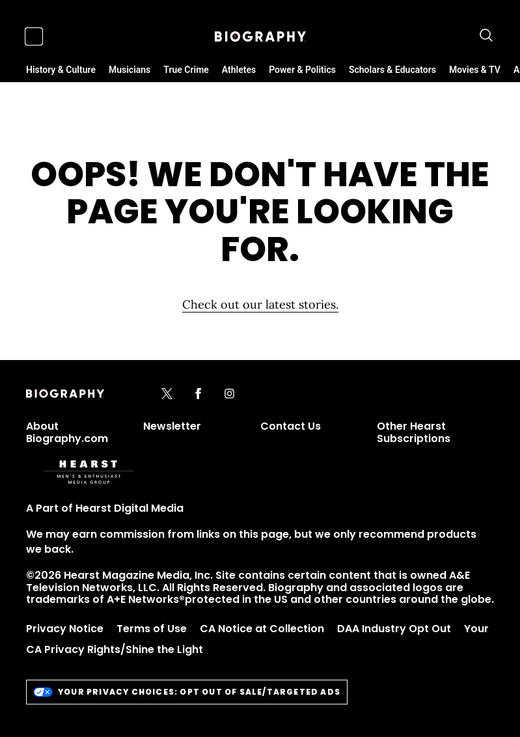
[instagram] (229, 395)
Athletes (239, 69)
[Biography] (260, 36)
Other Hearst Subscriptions (413, 432)
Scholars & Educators (392, 69)
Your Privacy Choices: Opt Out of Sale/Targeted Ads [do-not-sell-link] (186, 691)
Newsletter (172, 426)
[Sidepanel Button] (34, 36)
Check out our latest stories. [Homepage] (260, 304)
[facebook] (198, 395)
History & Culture (61, 69)
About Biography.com (67, 432)
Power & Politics (302, 69)
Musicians (129, 69)
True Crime (186, 69)
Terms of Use (151, 628)
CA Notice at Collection (262, 628)
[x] (167, 395)
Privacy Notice (64, 628)
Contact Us (290, 426)
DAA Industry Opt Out (394, 628)
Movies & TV (474, 69)
